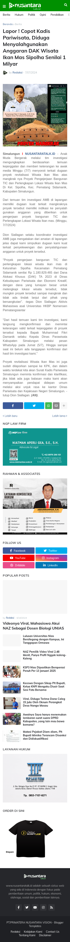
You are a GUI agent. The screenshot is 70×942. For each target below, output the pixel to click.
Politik (31, 14)
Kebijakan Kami (33, 931)
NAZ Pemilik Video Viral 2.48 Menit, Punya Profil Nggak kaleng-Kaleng (44, 655)
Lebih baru (11, 416)
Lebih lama (58, 416)
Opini (43, 14)
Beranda (8, 24)
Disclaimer (45, 935)
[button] (4, 6)
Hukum (19, 14)
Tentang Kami (27, 935)
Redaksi (15, 931)
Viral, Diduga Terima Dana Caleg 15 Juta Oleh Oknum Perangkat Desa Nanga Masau (44, 702)
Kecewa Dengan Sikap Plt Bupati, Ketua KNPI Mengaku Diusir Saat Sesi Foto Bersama (44, 686)
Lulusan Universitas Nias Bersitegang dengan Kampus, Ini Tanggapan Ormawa (43, 639)
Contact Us (52, 931)
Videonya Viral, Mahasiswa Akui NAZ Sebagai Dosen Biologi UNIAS (33, 625)
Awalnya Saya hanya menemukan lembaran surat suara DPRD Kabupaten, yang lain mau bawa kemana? (44, 720)
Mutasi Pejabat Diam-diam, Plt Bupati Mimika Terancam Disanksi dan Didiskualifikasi (44, 735)
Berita (6, 14)
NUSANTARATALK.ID (40, 153)
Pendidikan (57, 14)
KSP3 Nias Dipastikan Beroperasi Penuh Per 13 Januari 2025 (44, 669)
